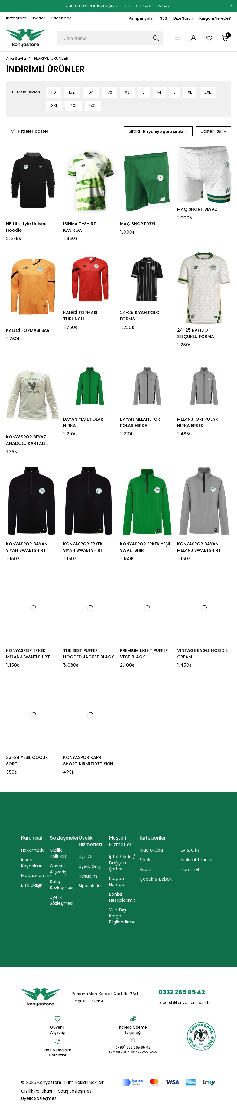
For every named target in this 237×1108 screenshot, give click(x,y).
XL (190, 92)
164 (90, 92)
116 (53, 92)
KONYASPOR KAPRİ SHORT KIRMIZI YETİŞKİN (88, 760)
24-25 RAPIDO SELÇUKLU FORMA (195, 333)
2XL (207, 92)
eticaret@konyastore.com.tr (183, 1002)
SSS (163, 18)
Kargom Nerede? (215, 18)
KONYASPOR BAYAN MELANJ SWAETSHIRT (199, 547)
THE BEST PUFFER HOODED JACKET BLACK (88, 653)
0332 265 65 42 (181, 992)
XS (127, 92)
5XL (92, 105)
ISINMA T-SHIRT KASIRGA (79, 227)
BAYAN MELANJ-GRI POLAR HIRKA (140, 422)
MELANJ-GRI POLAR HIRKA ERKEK (197, 422)
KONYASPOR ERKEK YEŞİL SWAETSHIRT (145, 547)
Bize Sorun (183, 18)
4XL (73, 105)
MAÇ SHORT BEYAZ (197, 209)
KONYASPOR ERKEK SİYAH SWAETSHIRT (83, 547)
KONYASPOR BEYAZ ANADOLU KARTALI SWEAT (26, 443)
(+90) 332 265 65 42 (133, 1047)
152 (72, 92)
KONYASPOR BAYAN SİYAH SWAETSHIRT (26, 547)
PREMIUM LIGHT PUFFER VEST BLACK (144, 653)
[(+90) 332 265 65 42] (133, 1040)
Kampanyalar (141, 18)
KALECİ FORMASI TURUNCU (80, 316)
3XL (54, 105)
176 (109, 92)
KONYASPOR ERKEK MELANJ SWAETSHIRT (28, 653)
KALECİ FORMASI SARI (28, 330)
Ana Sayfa (16, 58)
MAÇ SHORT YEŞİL (138, 224)
